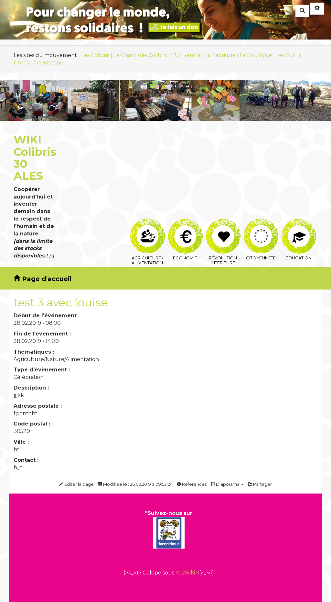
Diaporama (227, 484)
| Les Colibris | (95, 55)
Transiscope (48, 63)
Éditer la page (76, 484)
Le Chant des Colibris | (142, 55)
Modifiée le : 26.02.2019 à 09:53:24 (135, 484)
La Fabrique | (222, 55)
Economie (185, 226)
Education (299, 226)
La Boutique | (258, 55)
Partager (260, 484)
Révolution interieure (223, 226)
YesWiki (185, 573)
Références (192, 484)
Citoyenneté (261, 226)
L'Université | (188, 55)
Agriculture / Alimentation (147, 226)
